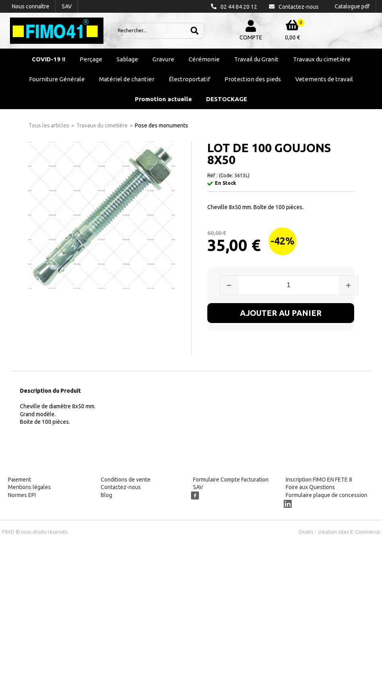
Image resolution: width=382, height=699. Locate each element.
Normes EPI (22, 495)
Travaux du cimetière (322, 59)
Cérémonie (204, 59)
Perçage (91, 59)
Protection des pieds (252, 79)
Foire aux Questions (310, 487)
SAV (198, 487)
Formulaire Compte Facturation (231, 479)
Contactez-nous (121, 487)
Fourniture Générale (57, 79)
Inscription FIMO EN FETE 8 (319, 479)
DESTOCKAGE (226, 99)
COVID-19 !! (48, 59)
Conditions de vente (125, 479)
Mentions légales (29, 487)
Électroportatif (189, 79)
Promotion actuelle (163, 99)
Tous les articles (49, 125)
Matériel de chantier (126, 79)
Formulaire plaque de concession (326, 495)
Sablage (127, 59)
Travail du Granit (256, 59)
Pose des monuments (161, 125)
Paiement (19, 479)
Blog (106, 495)
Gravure (163, 59)
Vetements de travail (324, 79)
